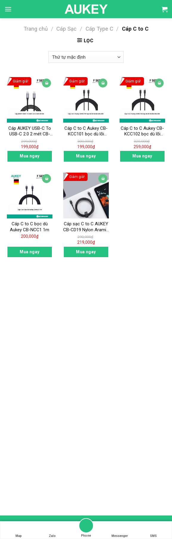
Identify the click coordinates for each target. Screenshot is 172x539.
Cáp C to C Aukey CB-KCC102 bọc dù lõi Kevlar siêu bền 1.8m (142, 131)
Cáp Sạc (66, 29)
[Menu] (8, 9)
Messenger (119, 530)
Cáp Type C (99, 29)
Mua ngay (29, 156)
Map (18, 530)
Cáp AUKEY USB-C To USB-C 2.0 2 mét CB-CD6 (29, 131)
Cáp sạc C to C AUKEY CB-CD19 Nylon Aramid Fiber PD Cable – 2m (86, 227)
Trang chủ (36, 29)
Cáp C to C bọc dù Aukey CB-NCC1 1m (29, 226)
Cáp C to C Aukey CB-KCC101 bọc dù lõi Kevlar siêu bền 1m (86, 131)
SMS (153, 530)
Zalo (52, 530)
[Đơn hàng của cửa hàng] (85, 57)
